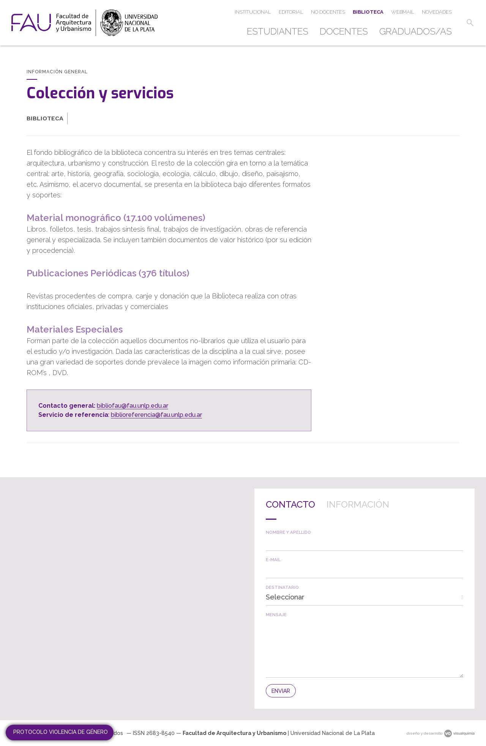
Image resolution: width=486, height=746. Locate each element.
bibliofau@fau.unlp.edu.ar (132, 405)
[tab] (290, 510)
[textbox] (364, 542)
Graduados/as (415, 31)
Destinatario (282, 587)
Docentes (344, 31)
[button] (470, 23)
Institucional (253, 12)
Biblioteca (368, 12)
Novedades (437, 12)
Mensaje (276, 615)
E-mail (273, 560)
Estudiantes (277, 31)
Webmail (402, 12)
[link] (84, 22)
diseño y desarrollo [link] (441, 733)
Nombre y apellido (288, 532)
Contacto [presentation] (290, 504)
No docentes (328, 12)
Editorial (291, 12)
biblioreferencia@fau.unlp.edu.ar (156, 414)
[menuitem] (280, 31)
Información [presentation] (358, 504)
